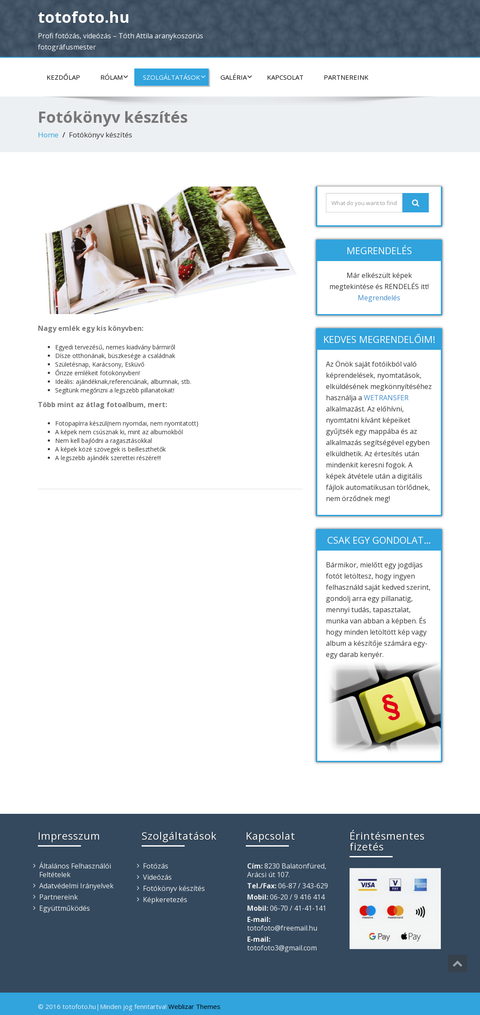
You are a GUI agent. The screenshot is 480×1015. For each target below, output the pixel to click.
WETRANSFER (386, 397)
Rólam (114, 77)
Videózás (157, 877)
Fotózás (155, 866)
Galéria (236, 77)
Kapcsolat (285, 77)
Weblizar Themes (194, 1006)
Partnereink (346, 77)
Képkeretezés (165, 899)
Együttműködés (64, 908)
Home (48, 135)
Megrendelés (379, 297)
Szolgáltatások (174, 77)
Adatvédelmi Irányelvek (76, 885)
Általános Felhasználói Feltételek (75, 870)
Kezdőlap (63, 77)
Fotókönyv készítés (174, 888)
